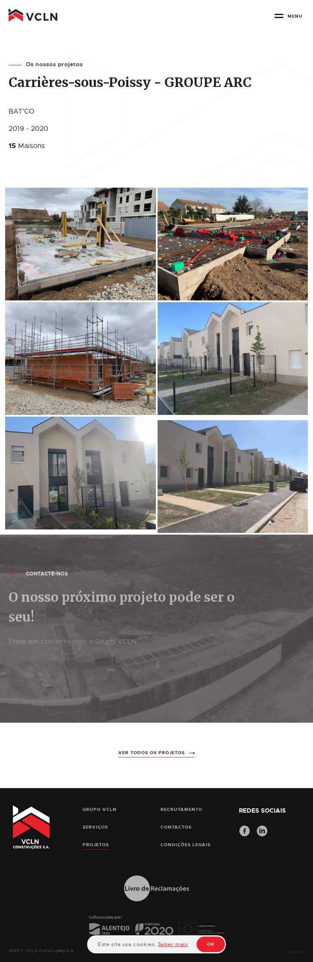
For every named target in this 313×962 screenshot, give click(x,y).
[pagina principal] (33, 17)
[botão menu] (290, 19)
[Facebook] (244, 832)
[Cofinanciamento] (156, 932)
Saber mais (173, 944)
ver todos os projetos (151, 757)
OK (210, 944)
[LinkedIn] (262, 832)
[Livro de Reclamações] (156, 889)
